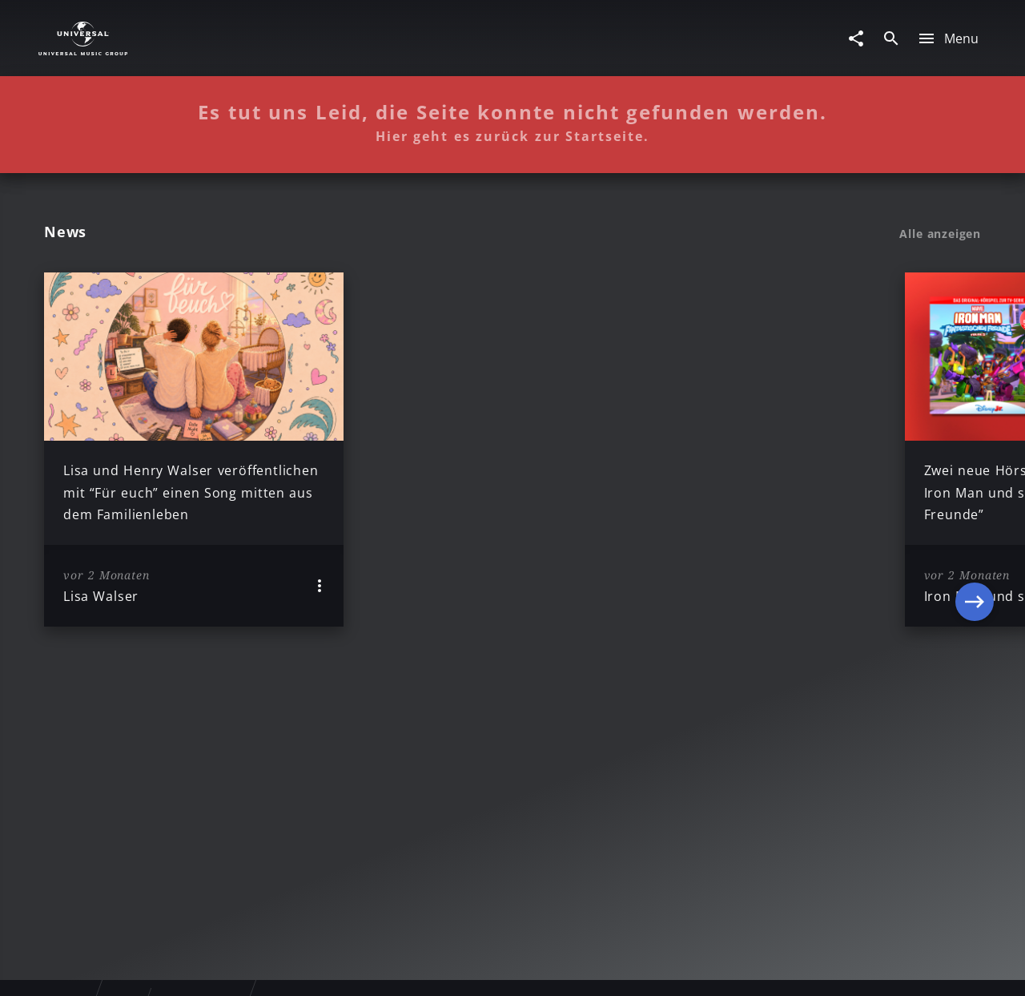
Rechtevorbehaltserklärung (254, 968)
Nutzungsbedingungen (591, 968)
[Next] (974, 449)
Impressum (122, 968)
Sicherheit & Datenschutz (429, 968)
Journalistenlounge (733, 968)
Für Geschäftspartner (872, 968)
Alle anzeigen (940, 234)
